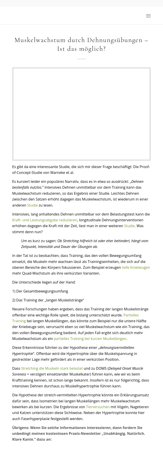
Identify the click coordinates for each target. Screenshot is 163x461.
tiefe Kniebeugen (136, 267)
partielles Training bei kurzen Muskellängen (90, 338)
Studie (32, 205)
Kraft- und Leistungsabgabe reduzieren (44, 220)
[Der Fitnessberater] (67, 15)
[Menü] (148, 15)
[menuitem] (148, 15)
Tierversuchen (98, 406)
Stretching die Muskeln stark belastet (52, 368)
